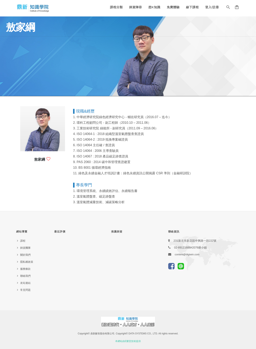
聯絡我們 (25, 275)
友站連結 (25, 282)
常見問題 (25, 289)
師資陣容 (135, 7)
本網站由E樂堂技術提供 (128, 341)
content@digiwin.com (187, 254)
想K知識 (154, 7)
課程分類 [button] (116, 7)
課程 (22, 240)
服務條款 (25, 268)
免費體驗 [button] (173, 7)
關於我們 (25, 254)
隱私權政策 (26, 261)
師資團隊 (25, 247)
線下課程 (192, 7)
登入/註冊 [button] (212, 7)
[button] (228, 8)
